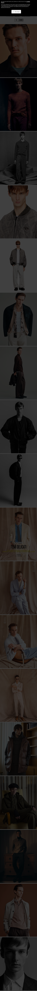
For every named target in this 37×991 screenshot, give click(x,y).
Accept (16, 12)
